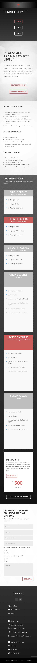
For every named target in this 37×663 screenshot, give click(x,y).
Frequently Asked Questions (19, 635)
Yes (6, 559)
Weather (12, 649)
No (6, 561)
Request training (17, 91)
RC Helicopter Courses (17, 632)
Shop (11, 613)
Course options (17, 85)
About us (12, 605)
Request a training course (18, 496)
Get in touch (18, 594)
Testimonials (14, 609)
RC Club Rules (14, 653)
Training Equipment (16, 624)
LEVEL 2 (18, 28)
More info (11, 476)
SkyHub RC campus (16, 642)
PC (5, 550)
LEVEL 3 (18, 34)
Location (12, 645)
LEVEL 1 (18, 21)
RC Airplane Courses (16, 628)
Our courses (13, 621)
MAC (6, 553)
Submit (27, 579)
